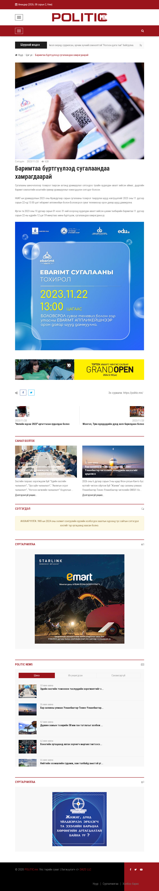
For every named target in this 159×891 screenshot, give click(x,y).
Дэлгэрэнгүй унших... (26, 495)
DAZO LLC (85, 869)
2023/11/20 (33, 161)
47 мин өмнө (46, 721)
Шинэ (37, 675)
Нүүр (19, 55)
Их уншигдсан (75, 675)
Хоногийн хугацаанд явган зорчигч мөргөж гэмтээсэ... (71, 744)
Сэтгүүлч (19, 161)
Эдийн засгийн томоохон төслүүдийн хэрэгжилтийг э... (72, 688)
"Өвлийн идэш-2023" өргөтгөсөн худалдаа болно (42, 424)
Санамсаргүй (118, 675)
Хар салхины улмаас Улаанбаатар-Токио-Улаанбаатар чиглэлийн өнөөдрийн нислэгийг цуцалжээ (111, 470)
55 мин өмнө (46, 759)
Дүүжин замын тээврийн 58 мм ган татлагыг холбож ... (71, 725)
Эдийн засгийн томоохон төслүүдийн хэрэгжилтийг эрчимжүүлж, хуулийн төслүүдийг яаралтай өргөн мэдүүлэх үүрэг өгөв (45, 470)
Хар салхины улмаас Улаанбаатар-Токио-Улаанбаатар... (71, 707)
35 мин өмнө (91, 462)
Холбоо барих (131, 883)
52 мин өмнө (46, 740)
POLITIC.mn (31, 869)
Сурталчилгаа (110, 883)
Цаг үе (29, 55)
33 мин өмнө (24, 462)
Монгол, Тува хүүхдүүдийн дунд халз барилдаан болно (113, 424)
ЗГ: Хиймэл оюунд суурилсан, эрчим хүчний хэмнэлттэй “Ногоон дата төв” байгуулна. (91, 45)
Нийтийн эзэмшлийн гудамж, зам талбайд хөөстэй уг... (71, 763)
